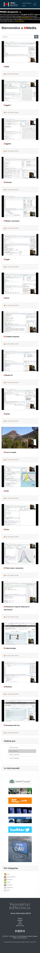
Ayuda (23, 5)
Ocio (8, 890)
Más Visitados (13, 751)
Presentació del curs (12, 725)
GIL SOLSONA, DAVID (12, 74)
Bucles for (8, 375)
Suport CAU (29, 942)
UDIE (20, 922)
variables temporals (11, 337)
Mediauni (20, 920)
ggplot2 (7, 144)
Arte (8, 874)
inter (6, 491)
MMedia (20, 918)
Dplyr (6, 67)
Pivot (6, 298)
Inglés (29, 3)
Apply (7, 259)
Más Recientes (13, 747)
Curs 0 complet (10, 452)
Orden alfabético (14, 758)
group (7, 414)
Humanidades (11, 877)
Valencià (24, 3)
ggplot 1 (7, 105)
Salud (8, 882)
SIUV (35, 942)
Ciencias (9, 879)
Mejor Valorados (14, 754)
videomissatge (10, 648)
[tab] (20, 874)
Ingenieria (10, 887)
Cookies (23, 942)
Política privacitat (14, 942)
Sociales (9, 885)
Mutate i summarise (11, 221)
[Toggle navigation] (35, 4)
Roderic (20, 924)
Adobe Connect (20, 925)
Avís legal (6, 942)
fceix (6, 529)
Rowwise (8, 687)
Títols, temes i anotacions (13, 568)
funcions (8, 182)
